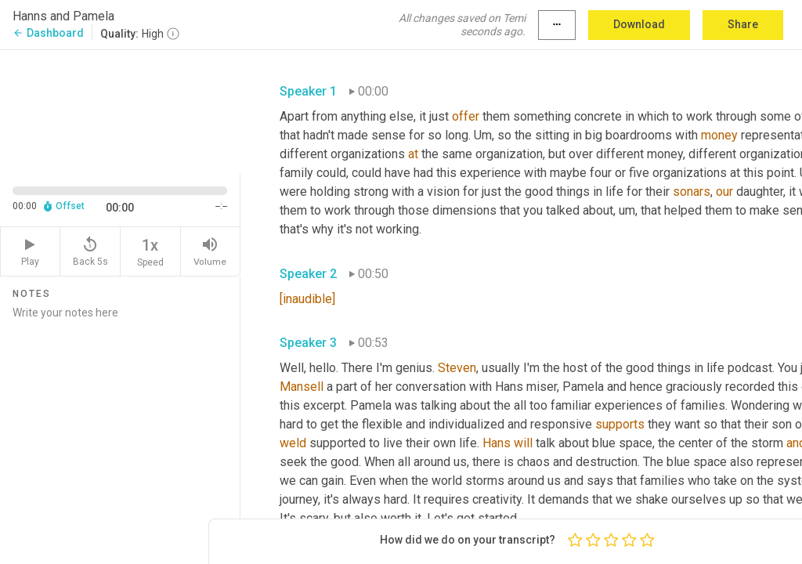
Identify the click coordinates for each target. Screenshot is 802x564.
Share (743, 24)
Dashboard (48, 33)
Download (639, 24)
